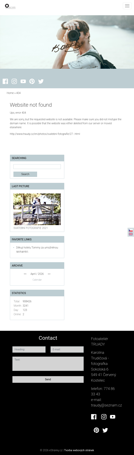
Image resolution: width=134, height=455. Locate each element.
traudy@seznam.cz (106, 405)
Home (10, 93)
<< (25, 273)
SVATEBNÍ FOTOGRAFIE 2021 (30, 228)
